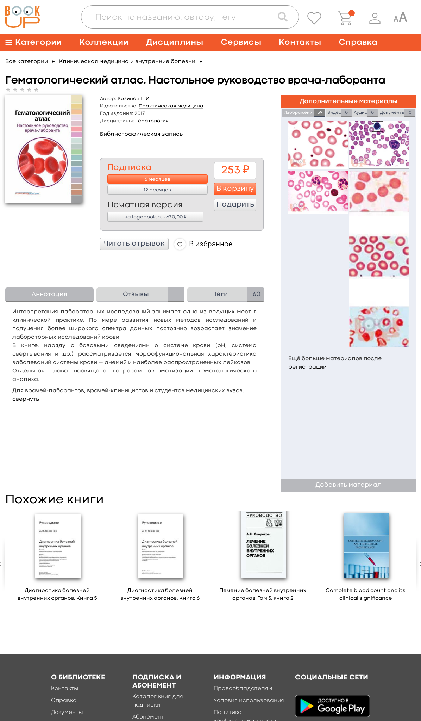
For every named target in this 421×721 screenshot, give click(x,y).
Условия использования (249, 700)
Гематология (152, 121)
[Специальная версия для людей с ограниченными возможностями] (400, 18)
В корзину (235, 189)
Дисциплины (174, 42)
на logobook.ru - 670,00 (155, 217)
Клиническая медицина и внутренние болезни (127, 61)
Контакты (300, 42)
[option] (57, 558)
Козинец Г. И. (134, 99)
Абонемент (148, 717)
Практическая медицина (171, 106)
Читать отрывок (134, 244)
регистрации (307, 367)
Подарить (235, 205)
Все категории (26, 61)
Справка (358, 42)
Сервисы (241, 42)
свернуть (25, 399)
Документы (67, 712)
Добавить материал (348, 485)
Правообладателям (243, 688)
